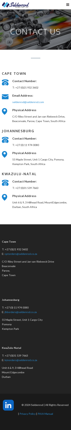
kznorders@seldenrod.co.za (21, 360)
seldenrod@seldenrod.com (28, 102)
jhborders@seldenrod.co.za (21, 312)
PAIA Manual (45, 413)
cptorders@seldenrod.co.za (21, 253)
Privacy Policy (28, 413)
